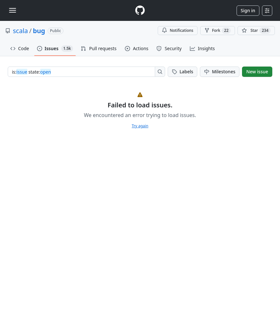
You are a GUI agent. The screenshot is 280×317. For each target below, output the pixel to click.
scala (20, 30)
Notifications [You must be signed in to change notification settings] (177, 30)
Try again (140, 126)
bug (39, 30)
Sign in (248, 10)
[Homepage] (140, 10)
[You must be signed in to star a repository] (256, 30)
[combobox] (83, 72)
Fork (217, 30)
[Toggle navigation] (12, 10)
